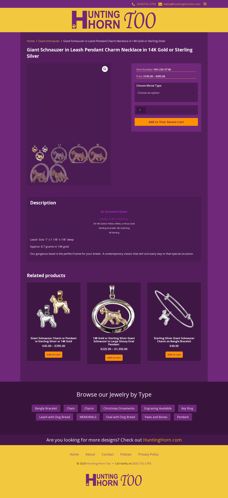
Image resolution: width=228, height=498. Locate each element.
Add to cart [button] (174, 354)
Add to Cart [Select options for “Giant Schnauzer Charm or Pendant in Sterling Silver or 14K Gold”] (53, 354)
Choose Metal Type (148, 85)
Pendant (183, 417)
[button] (105, 69)
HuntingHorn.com (162, 440)
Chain (71, 408)
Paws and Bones (156, 417)
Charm (89, 408)
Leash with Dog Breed (54, 417)
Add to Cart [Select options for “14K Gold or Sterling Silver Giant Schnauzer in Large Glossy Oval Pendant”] (114, 357)
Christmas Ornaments (118, 408)
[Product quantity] (141, 110)
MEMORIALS (88, 417)
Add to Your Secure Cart (166, 122)
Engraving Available (158, 408)
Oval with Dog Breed (120, 417)
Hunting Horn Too (99, 463)
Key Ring (187, 408)
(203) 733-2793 (141, 463)
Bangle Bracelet (46, 408)
